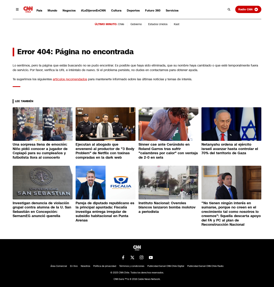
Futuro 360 (152, 10)
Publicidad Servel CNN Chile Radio (205, 266)
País (39, 10)
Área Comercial (58, 266)
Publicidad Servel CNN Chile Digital (165, 266)
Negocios (69, 10)
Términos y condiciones (131, 266)
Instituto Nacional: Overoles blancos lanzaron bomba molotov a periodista (167, 207)
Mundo (52, 10)
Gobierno (136, 24)
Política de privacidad (104, 266)
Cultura (116, 10)
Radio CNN (248, 9)
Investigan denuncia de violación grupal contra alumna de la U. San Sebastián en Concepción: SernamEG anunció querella (42, 210)
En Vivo (74, 266)
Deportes (133, 10)
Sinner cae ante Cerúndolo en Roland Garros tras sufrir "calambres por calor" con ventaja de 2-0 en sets (168, 151)
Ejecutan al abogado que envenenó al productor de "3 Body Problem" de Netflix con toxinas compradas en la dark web (105, 151)
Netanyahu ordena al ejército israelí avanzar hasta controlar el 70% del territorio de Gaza (229, 149)
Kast (176, 24)
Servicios (172, 10)
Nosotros (85, 266)
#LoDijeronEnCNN (93, 10)
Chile (121, 24)
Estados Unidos (158, 24)
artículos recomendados (70, 79)
